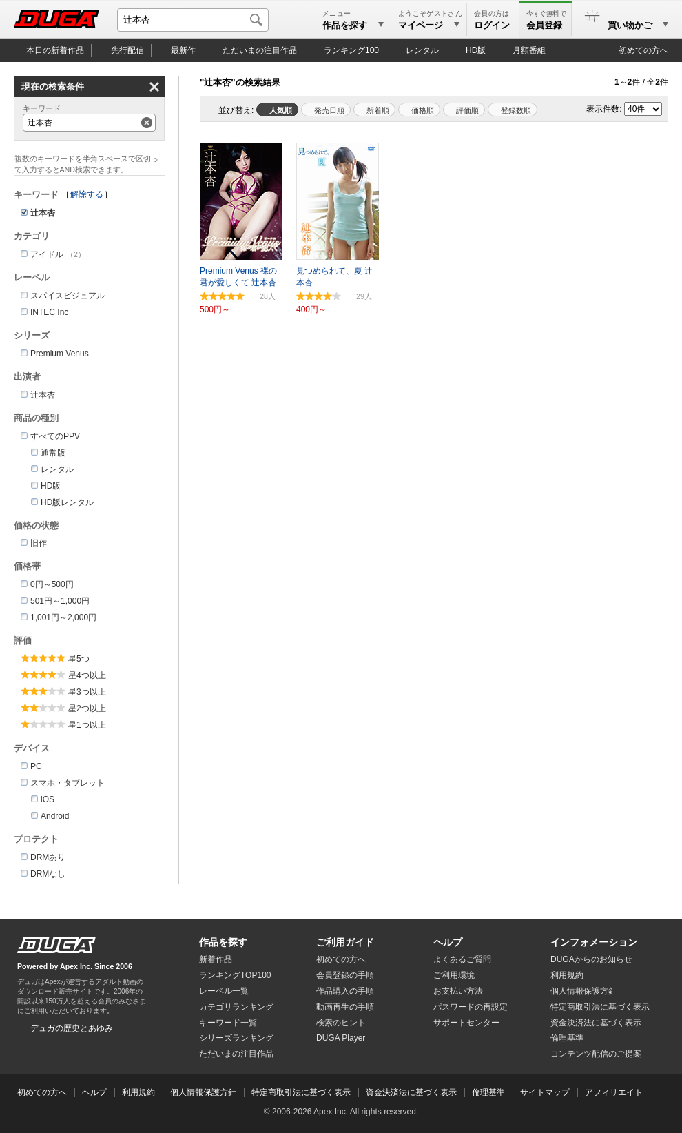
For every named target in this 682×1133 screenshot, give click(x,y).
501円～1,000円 (60, 601)
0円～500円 (52, 584)
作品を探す (223, 942)
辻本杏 (42, 395)
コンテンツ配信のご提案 (595, 1054)
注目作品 (260, 50)
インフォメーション (593, 942)
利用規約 (566, 975)
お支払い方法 (458, 991)
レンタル (422, 50)
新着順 (377, 110)
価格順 (422, 110)
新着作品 (215, 959)
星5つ (79, 659)
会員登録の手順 (345, 975)
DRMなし (47, 874)
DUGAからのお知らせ (591, 959)
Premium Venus (59, 353)
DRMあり (47, 857)
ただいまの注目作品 (236, 1054)
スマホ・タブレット (67, 783)
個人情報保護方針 (583, 991)
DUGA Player (340, 1038)
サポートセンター (466, 1023)
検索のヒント (341, 1023)
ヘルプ (447, 942)
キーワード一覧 (228, 1023)
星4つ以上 (87, 675)
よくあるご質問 (462, 959)
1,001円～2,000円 (63, 617)
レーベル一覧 (224, 991)
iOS (47, 799)
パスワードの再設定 (470, 1007)
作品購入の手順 (345, 991)
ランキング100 (351, 50)
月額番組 (529, 50)
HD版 (476, 50)
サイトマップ (545, 1092)
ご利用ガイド (345, 942)
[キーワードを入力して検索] (193, 20)
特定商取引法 (600, 1007)
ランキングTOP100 (235, 975)
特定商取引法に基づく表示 (301, 1092)
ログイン (492, 25)
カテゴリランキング (236, 1007)
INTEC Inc (49, 312)
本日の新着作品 (55, 50)
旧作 (38, 543)
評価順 (467, 110)
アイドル (46, 254)
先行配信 (127, 50)
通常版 (53, 453)
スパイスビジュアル (67, 295)
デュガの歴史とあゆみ (71, 1028)
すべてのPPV (55, 436)
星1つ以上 (87, 725)
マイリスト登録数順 (512, 109)
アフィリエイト (614, 1092)
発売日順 (329, 110)
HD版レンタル (67, 502)
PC (36, 766)
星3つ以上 (87, 692)
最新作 (183, 50)
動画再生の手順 (345, 1007)
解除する (86, 194)
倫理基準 (566, 1038)
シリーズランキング (236, 1038)
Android (55, 816)
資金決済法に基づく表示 (411, 1092)
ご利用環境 (454, 975)
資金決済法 (595, 1023)
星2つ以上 (87, 708)
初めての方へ (643, 50)
